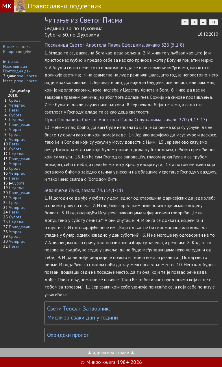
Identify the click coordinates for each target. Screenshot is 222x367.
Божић (8, 46)
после (32, 75)
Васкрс (9, 51)
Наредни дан (15, 66)
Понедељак (19, 124)
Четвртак (17, 105)
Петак (14, 110)
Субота (15, 115)
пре (20, 75)
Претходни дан (17, 71)
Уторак (15, 129)
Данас (10, 61)
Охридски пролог (68, 334)
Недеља (16, 119)
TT (213, 22)
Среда (15, 100)
